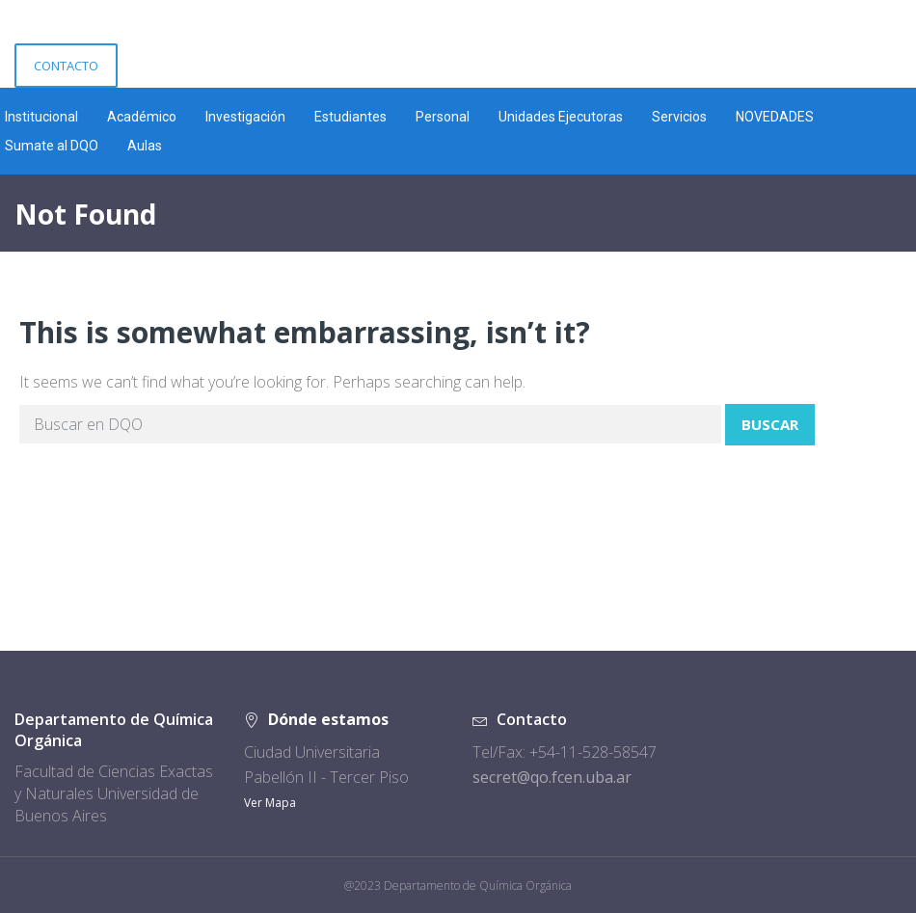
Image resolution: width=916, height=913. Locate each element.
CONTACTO (66, 65)
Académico (141, 116)
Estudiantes (350, 116)
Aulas (144, 145)
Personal (443, 116)
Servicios (679, 116)
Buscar (769, 424)
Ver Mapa (270, 802)
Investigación (245, 116)
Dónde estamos (328, 719)
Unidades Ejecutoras (560, 116)
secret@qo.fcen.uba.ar (552, 777)
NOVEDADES (775, 116)
